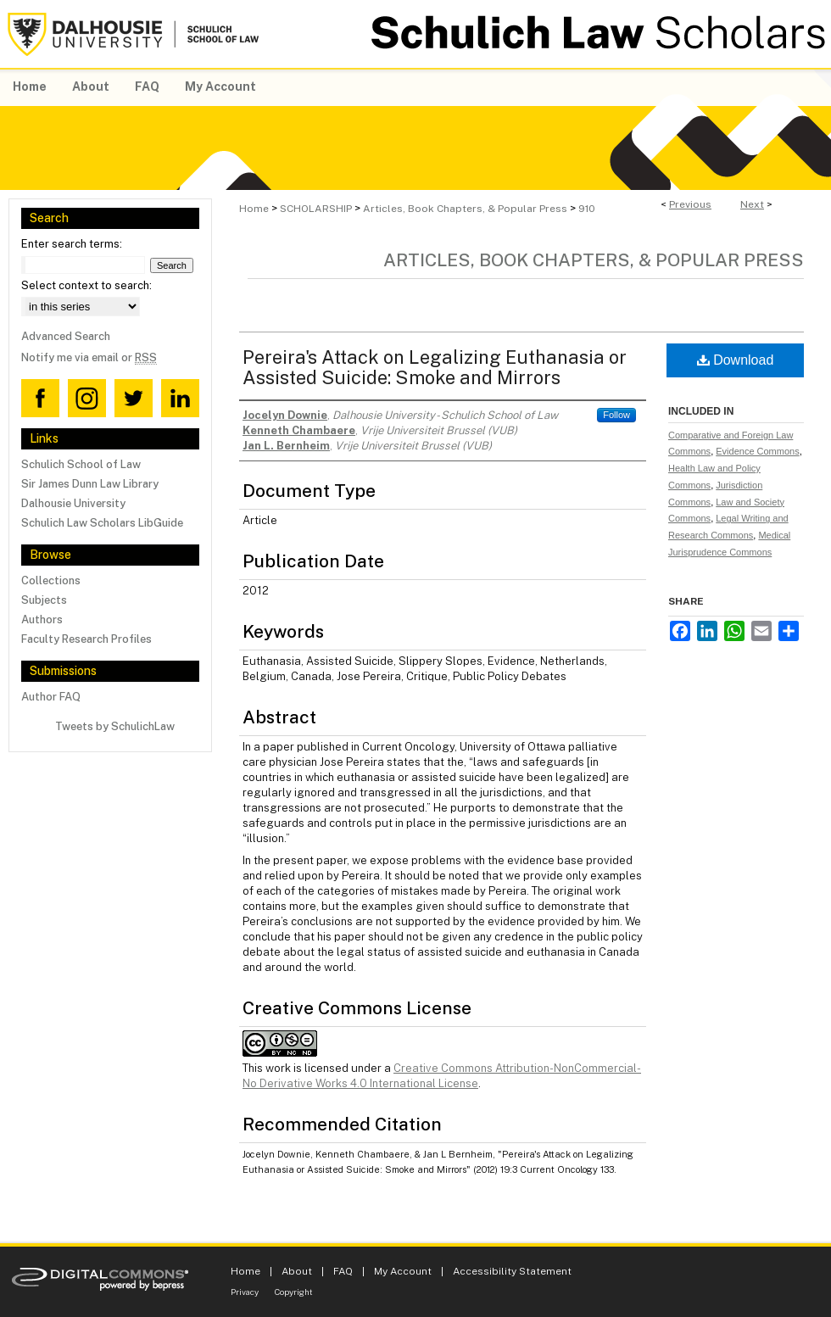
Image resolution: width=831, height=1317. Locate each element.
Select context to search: (86, 285)
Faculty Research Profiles (86, 639)
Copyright (294, 1291)
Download (735, 360)
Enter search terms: (71, 243)
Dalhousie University (73, 503)
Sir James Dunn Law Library (90, 483)
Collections (51, 580)
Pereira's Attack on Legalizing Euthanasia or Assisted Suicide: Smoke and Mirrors (435, 367)
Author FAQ (51, 696)
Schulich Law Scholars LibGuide (102, 522)
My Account (403, 1271)
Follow (616, 415)
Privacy (245, 1291)
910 (586, 209)
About (297, 1271)
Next (752, 204)
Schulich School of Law (81, 464)
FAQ (343, 1271)
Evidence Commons (757, 451)
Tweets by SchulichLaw (115, 726)
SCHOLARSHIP (316, 209)
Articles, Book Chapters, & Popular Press (465, 209)
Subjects (44, 600)
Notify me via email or (89, 357)
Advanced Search (65, 336)
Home (254, 209)
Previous (690, 204)
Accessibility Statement (512, 1271)
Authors (42, 619)
